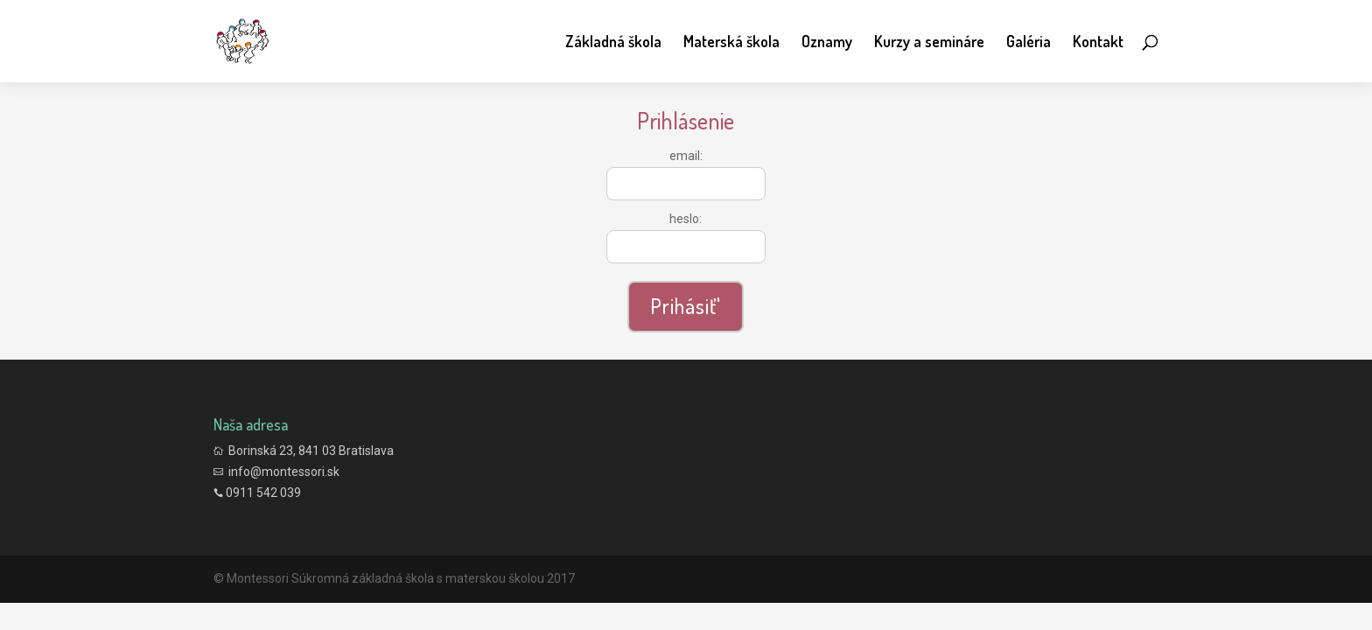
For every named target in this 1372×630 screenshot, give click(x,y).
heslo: (685, 219)
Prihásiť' (685, 305)
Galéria (1028, 43)
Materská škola (731, 43)
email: (686, 156)
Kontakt (1098, 43)
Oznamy (827, 43)
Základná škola (613, 43)
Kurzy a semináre (929, 43)
